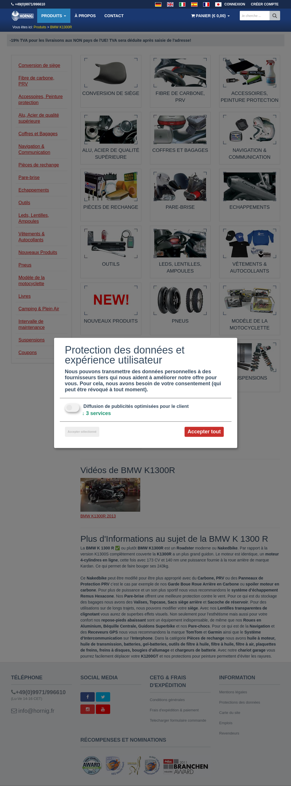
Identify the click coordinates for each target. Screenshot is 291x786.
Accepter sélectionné (82, 431)
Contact (114, 15)
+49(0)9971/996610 (30, 4)
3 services (96, 413)
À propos (85, 15)
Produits (53, 15)
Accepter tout (204, 431)
